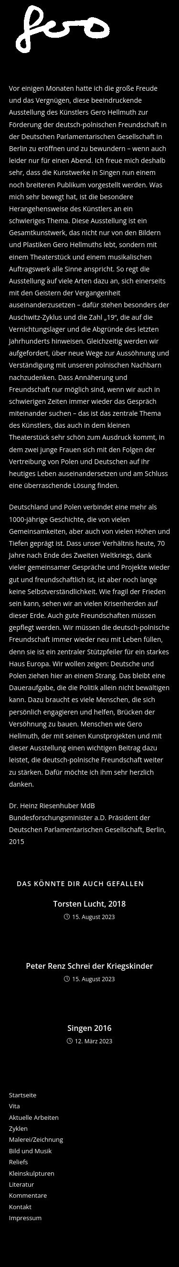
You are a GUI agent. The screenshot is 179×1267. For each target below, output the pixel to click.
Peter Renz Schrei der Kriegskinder (89, 966)
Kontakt (20, 1206)
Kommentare (28, 1195)
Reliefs (18, 1162)
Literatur (21, 1184)
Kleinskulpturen (31, 1173)
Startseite (23, 1095)
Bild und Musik (30, 1151)
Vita (14, 1106)
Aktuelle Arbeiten (34, 1117)
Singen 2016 (89, 1028)
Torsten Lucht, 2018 (89, 904)
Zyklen (18, 1128)
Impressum (25, 1217)
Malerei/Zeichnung (36, 1139)
